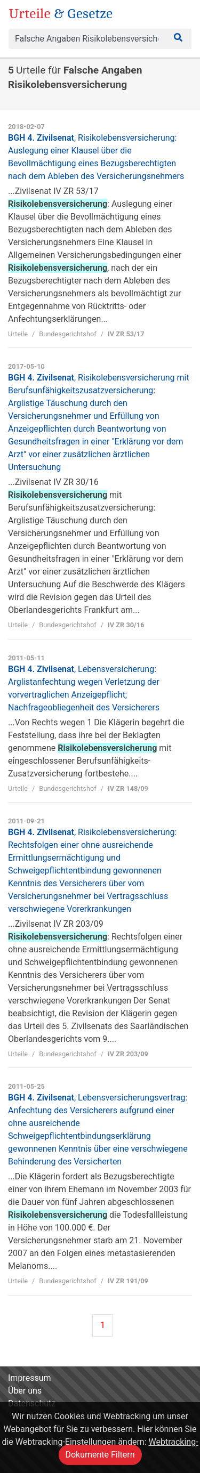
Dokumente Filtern (99, 1455)
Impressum (29, 1378)
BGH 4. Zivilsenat (92, 870)
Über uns (25, 1391)
